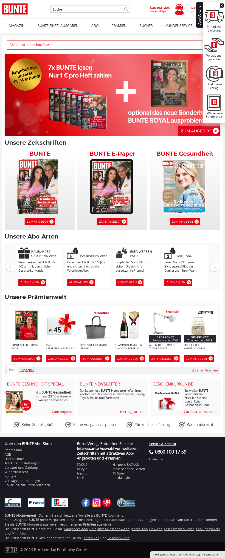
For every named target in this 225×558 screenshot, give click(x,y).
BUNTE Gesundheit (41, 538)
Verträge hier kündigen (22, 480)
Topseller (27, 370)
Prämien (119, 25)
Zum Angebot (38, 221)
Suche (57, 9)
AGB (8, 454)
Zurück (10, 266)
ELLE (80, 477)
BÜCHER (146, 25)
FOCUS (82, 464)
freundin (83, 473)
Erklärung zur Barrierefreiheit (27, 485)
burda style (121, 477)
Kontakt (10, 476)
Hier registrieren (133, 412)
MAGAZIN (17, 25)
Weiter (214, 266)
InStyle (82, 469)
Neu (12, 370)
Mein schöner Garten (128, 469)
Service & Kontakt (162, 444)
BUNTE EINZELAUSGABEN (58, 25)
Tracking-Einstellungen (22, 463)
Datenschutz (14, 459)
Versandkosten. (211, 554)
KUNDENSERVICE (179, 25)
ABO (95, 25)
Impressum (13, 450)
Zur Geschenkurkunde (201, 412)
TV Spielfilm (121, 473)
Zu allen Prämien (205, 370)
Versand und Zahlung (21, 467)
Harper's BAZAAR (125, 464)
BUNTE (32, 529)
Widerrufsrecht (16, 472)
